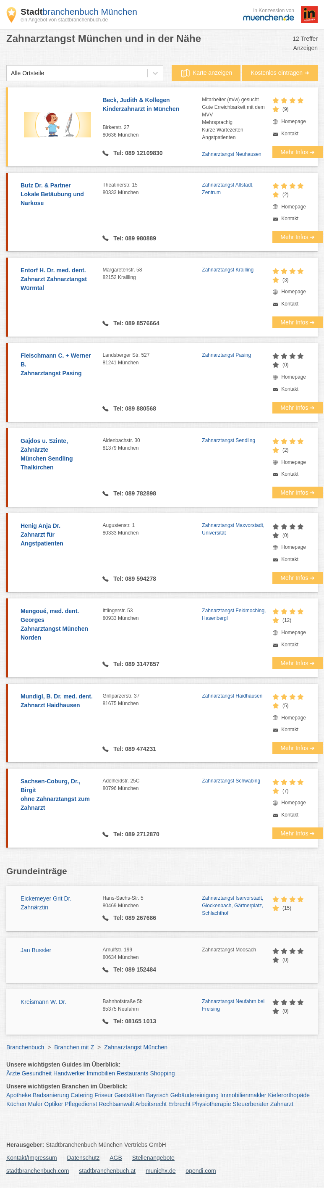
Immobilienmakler (243, 1095)
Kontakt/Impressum (31, 1157)
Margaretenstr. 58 (152, 274)
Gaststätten (130, 1095)
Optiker (53, 1104)
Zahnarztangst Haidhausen (232, 696)
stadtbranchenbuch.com (37, 1170)
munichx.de (161, 1170)
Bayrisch (157, 1095)
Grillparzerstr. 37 (152, 700)
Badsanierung (51, 1095)
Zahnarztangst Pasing (226, 355)
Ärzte (13, 1073)
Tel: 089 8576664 (135, 323)
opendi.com (201, 1170)
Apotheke (18, 1095)
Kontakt (289, 134)
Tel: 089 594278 (134, 578)
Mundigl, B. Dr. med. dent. (57, 701)
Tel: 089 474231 (134, 748)
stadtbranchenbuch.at (107, 1170)
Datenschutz (83, 1157)
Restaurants (132, 1073)
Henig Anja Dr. (57, 535)
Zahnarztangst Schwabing (231, 781)
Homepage (293, 121)
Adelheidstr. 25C (152, 785)
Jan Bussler (36, 950)
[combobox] (11, 73)
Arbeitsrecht (151, 1104)
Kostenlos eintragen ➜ (280, 72)
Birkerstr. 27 (152, 131)
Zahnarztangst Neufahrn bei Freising (233, 1005)
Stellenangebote (153, 1157)
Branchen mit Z (74, 1047)
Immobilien (100, 1073)
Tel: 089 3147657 (135, 664)
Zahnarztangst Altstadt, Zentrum (227, 188)
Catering (82, 1095)
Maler (35, 1104)
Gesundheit (37, 1073)
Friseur (103, 1095)
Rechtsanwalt (116, 1104)
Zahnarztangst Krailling (227, 270)
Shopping (162, 1073)
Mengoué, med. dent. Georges (57, 625)
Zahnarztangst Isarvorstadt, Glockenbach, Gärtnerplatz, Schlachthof (232, 905)
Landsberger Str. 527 (152, 359)
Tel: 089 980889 (134, 238)
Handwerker (69, 1073)
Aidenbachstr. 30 (152, 444)
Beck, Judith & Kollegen (152, 105)
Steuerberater (251, 1104)
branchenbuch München (79, 11)
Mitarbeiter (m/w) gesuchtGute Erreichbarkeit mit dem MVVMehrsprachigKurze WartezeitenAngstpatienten (233, 118)
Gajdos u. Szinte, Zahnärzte (57, 454)
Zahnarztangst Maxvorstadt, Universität (233, 529)
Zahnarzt (281, 1104)
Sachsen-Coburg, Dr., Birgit (57, 795)
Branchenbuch (25, 1047)
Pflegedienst (81, 1104)
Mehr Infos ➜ (297, 152)
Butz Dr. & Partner (57, 195)
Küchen (16, 1104)
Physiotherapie (211, 1104)
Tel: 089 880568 (134, 408)
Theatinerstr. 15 (152, 189)
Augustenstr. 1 (152, 529)
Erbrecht (179, 1104)
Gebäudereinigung (194, 1095)
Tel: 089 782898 (134, 493)
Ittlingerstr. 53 (152, 615)
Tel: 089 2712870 (135, 834)
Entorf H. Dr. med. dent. (57, 279)
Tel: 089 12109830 (137, 153)
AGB (116, 1157)
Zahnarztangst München (135, 1047)
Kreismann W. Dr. (43, 1001)
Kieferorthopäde (289, 1095)
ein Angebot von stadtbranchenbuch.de (64, 20)
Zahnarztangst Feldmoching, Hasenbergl (234, 614)
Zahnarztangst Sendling (228, 440)
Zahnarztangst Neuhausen (231, 154)
